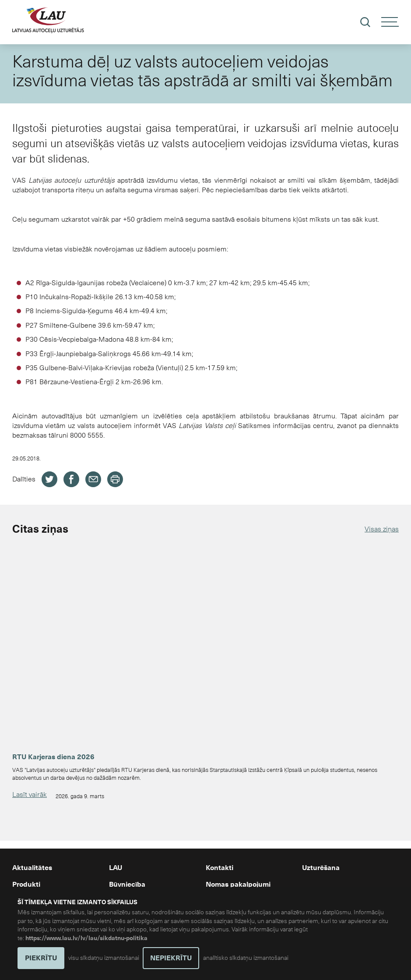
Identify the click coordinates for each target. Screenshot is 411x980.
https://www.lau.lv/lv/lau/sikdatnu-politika (86, 938)
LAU (115, 867)
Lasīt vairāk (29, 794)
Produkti (26, 884)
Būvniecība (127, 884)
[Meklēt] (365, 22)
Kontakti (219, 867)
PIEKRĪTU (41, 958)
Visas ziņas (382, 529)
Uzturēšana (321, 867)
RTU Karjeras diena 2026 (53, 757)
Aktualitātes (32, 867)
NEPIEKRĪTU (171, 958)
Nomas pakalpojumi (238, 884)
